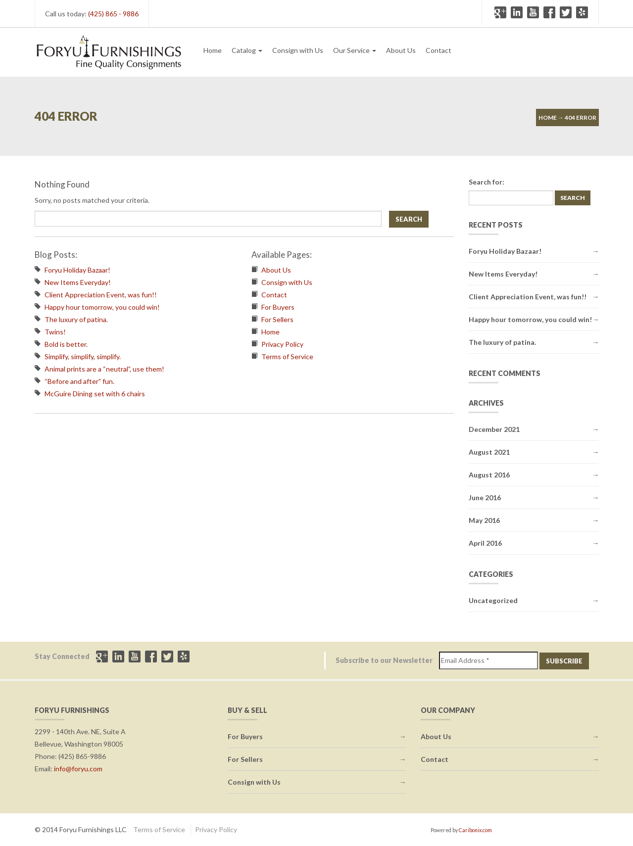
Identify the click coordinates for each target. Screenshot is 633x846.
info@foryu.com (78, 768)
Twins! (55, 332)
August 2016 (489, 474)
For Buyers (277, 307)
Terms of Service (287, 356)
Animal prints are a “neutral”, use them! (104, 369)
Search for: (486, 182)
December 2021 (494, 429)
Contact (438, 50)
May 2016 (484, 520)
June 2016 (485, 497)
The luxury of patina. (76, 319)
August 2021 (489, 452)
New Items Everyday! (78, 282)
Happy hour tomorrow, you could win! (102, 307)
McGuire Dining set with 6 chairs (95, 393)
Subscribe (564, 661)
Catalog (247, 50)
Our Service (354, 50)
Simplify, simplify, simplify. (83, 356)
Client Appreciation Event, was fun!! (101, 294)
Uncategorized (493, 600)
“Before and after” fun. (79, 381)
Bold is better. (66, 344)
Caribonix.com (475, 830)
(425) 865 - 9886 (113, 13)
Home (212, 50)
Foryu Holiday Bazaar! (77, 270)
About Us (401, 50)
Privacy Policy (282, 344)
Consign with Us (297, 50)
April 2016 (485, 543)
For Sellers (277, 319)
